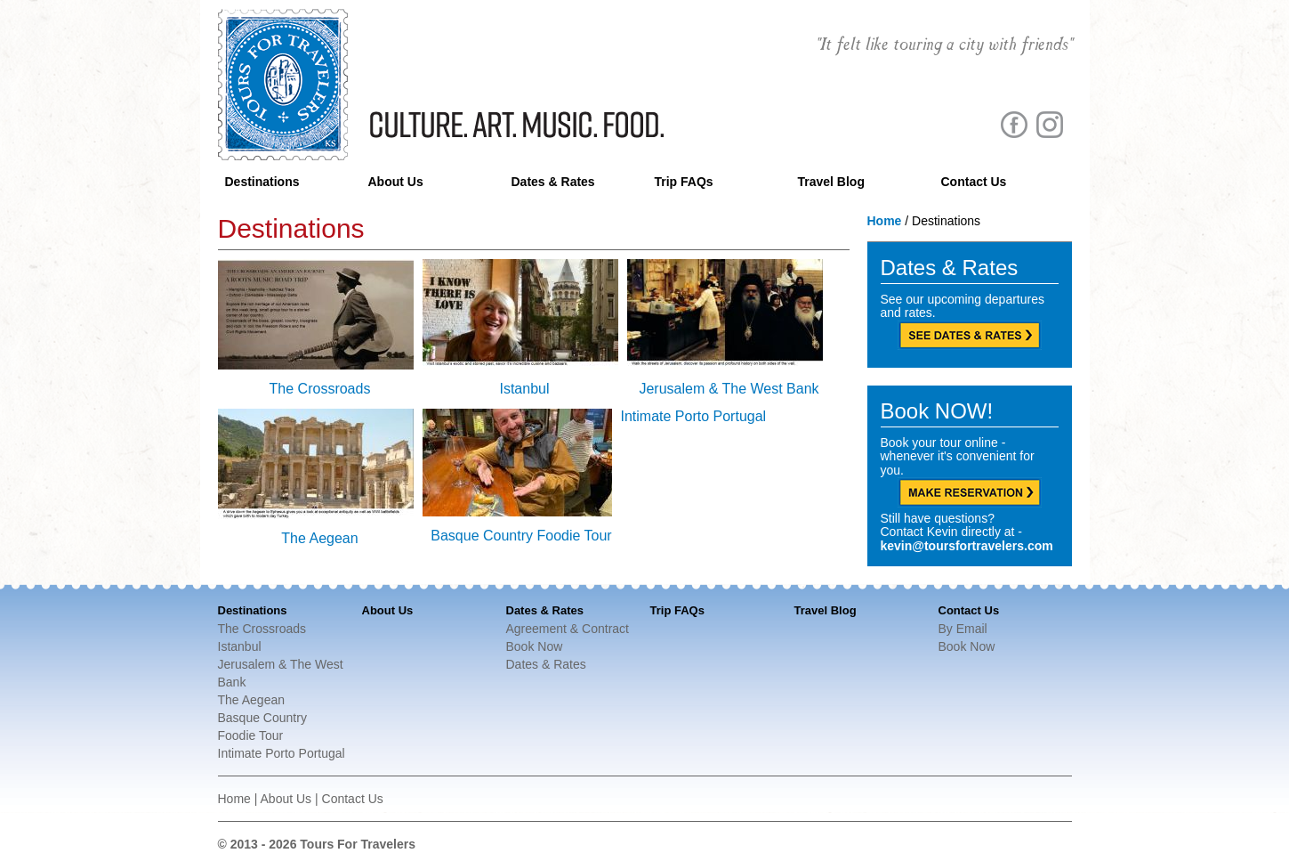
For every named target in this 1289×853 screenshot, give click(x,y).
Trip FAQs (684, 182)
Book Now (534, 646)
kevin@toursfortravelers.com (967, 546)
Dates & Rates (553, 182)
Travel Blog (831, 182)
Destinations (262, 182)
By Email (963, 628)
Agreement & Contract (568, 628)
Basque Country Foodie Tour (521, 535)
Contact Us (974, 182)
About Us (395, 182)
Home (884, 221)
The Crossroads (320, 388)
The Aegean (319, 538)
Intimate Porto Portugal (694, 416)
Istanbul (524, 388)
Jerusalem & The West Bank (728, 388)
